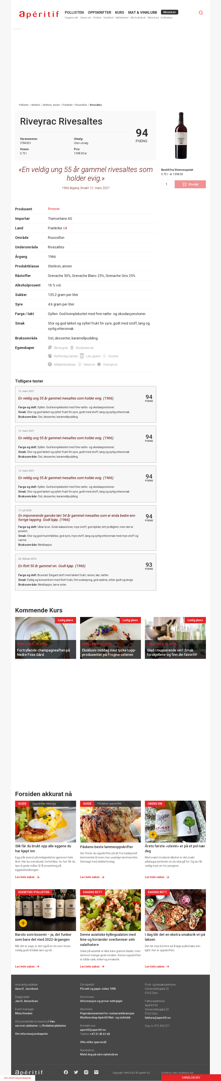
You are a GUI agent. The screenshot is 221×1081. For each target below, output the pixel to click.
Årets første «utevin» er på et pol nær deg (175, 848)
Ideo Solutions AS (183, 1072)
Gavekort (108, 17)
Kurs (119, 12)
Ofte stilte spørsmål (93, 1042)
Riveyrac (54, 209)
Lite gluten (93, 356)
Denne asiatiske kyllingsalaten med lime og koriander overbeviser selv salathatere (108, 939)
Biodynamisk (85, 348)
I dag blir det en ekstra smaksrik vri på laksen (175, 937)
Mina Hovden (23, 1013)
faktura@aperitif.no (158, 1017)
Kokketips (167, 17)
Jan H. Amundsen (26, 1001)
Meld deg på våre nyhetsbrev (99, 1054)
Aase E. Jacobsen (26, 988)
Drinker (97, 17)
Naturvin (89, 364)
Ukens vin (85, 17)
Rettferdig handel (66, 356)
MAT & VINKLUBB (142, 12)
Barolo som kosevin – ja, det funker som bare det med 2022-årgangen (43, 937)
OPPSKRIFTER (99, 12)
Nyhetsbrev (122, 17)
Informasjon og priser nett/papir (101, 1001)
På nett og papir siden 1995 (98, 988)
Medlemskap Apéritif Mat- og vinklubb (105, 1017)
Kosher (113, 356)
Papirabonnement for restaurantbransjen (107, 1013)
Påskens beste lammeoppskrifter (106, 847)
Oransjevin (110, 364)
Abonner (169, 12)
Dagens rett (71, 17)
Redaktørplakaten (54, 1025)
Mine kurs (153, 17)
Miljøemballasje (65, 364)
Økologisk (61, 348)
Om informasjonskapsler (31, 1033)
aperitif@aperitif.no (93, 1029)
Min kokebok (138, 17)
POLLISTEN (74, 12)
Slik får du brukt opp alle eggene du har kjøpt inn (43, 848)
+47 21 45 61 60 (100, 1034)
